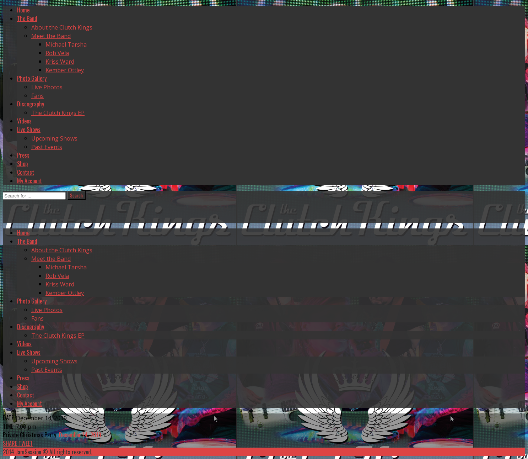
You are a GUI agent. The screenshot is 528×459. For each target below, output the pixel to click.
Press (23, 155)
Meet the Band (51, 36)
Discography (30, 104)
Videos (24, 121)
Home (23, 10)
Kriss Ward (59, 61)
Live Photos (47, 87)
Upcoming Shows (54, 138)
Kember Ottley (64, 70)
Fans (37, 96)
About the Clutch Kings (61, 27)
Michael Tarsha (66, 44)
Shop (22, 163)
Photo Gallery (32, 78)
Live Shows (29, 129)
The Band (27, 18)
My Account (29, 180)
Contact (25, 172)
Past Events (46, 147)
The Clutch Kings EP (58, 113)
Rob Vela (57, 53)
